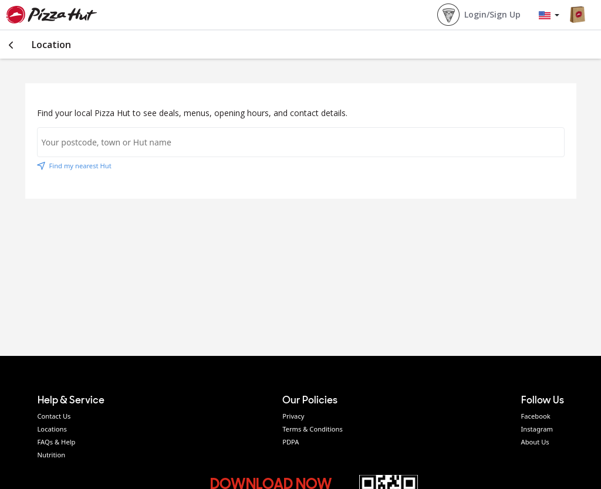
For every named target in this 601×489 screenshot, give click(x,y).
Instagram (537, 429)
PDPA (290, 441)
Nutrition (52, 454)
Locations (52, 429)
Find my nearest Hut (74, 165)
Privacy (293, 416)
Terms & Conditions (312, 429)
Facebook (536, 416)
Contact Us (54, 416)
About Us (535, 441)
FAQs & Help (57, 441)
